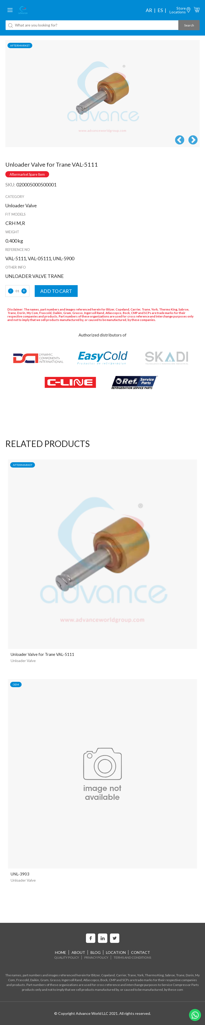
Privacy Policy (96, 957)
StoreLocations (177, 10)
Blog (95, 952)
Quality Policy (66, 957)
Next (193, 140)
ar (149, 10)
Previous (179, 140)
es (160, 10)
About (78, 952)
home (60, 952)
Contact (140, 952)
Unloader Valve (23, 660)
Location (116, 952)
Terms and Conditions (132, 957)
